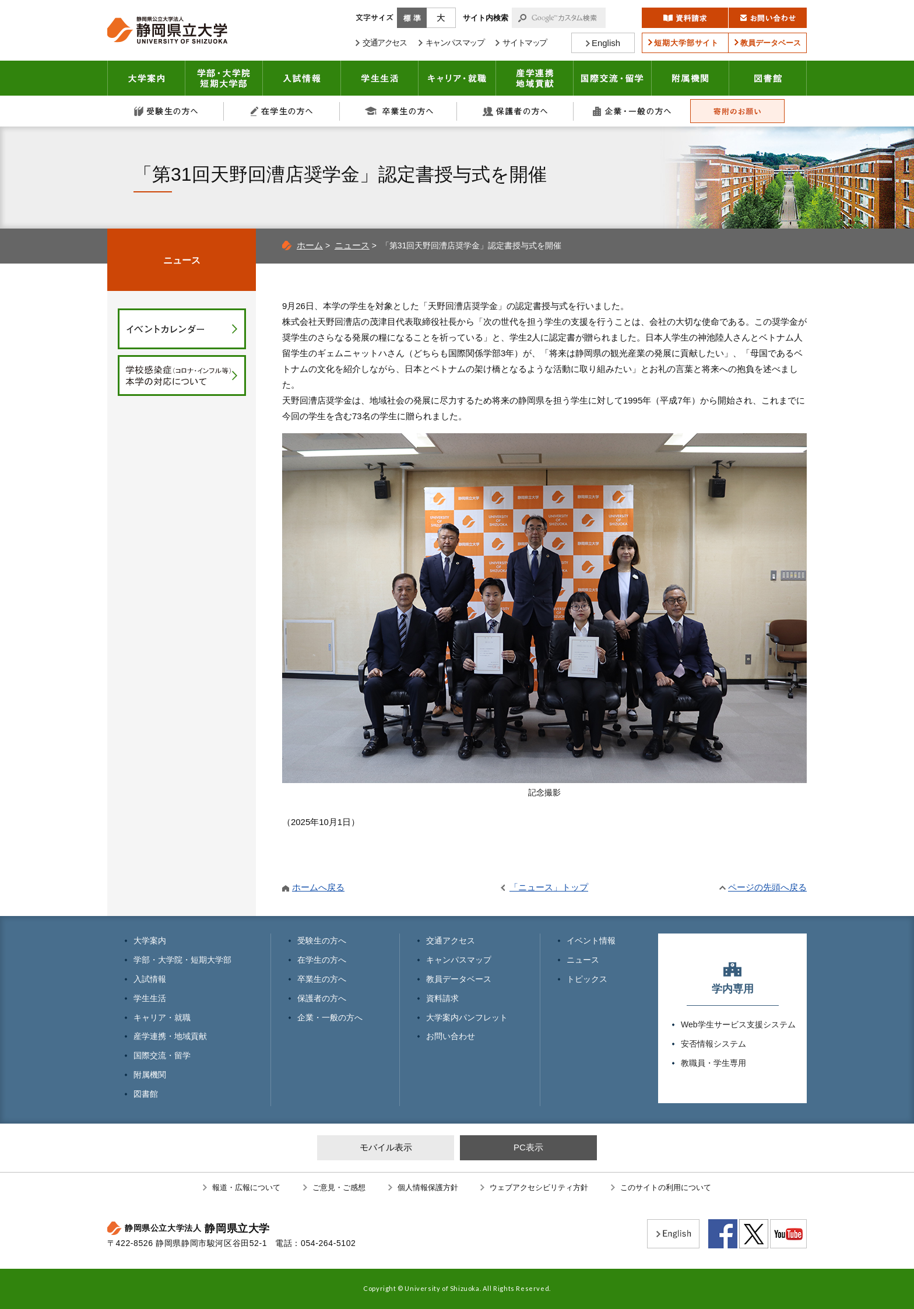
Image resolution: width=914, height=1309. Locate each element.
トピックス (587, 979)
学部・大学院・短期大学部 (182, 959)
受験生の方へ (165, 111)
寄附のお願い (737, 111)
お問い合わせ (450, 1036)
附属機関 (690, 78)
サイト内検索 (485, 17)
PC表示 (528, 1147)
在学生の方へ (282, 111)
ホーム (310, 245)
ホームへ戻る (318, 887)
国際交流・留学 (613, 78)
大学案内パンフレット (467, 1017)
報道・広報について (246, 1187)
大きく (441, 18)
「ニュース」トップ (548, 887)
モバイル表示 (386, 1147)
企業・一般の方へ (632, 111)
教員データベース (458, 979)
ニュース (352, 245)
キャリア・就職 (457, 78)
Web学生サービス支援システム (738, 1024)
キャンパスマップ (458, 959)
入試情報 (302, 78)
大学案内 (146, 78)
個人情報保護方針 (428, 1187)
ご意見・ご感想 (338, 1187)
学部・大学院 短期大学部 (224, 78)
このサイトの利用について (665, 1187)
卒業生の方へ (398, 111)
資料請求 (442, 998)
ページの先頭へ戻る (767, 887)
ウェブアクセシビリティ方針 (539, 1187)
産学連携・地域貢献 (535, 78)
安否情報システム (713, 1043)
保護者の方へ (515, 111)
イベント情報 (591, 940)
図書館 (768, 78)
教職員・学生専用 (713, 1063)
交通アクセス (450, 940)
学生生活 (380, 78)
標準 (412, 18)
